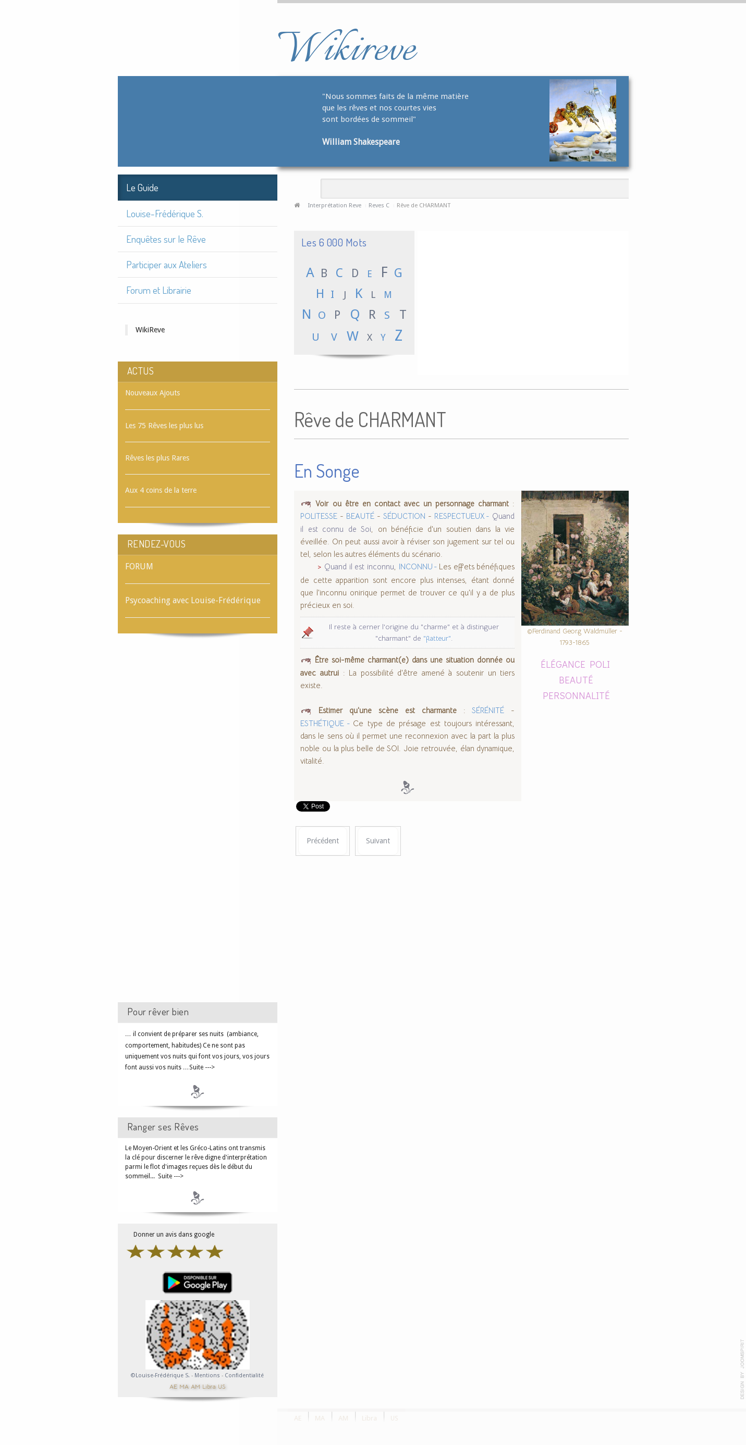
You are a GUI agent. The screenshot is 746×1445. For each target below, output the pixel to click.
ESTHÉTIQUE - (326, 723)
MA (184, 1386)
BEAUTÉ (360, 516)
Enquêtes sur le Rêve (166, 239)
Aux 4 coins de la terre (161, 490)
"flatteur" (437, 638)
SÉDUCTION (404, 516)
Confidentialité (244, 1375)
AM (195, 1386)
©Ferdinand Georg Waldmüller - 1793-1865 (574, 636)
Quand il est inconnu (359, 566)
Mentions (208, 1375)
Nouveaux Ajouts (152, 393)
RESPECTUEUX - (462, 516)
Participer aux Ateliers (166, 264)
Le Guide (142, 187)
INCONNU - (419, 566)
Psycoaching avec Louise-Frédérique (193, 600)
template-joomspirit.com (742, 1369)
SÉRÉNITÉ (488, 710)
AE (173, 1386)
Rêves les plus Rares (157, 458)
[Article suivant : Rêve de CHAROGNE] (378, 841)
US (221, 1386)
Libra (209, 1386)
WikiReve (150, 330)
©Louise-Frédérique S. (160, 1375)
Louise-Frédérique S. (164, 213)
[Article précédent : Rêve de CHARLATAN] (322, 841)
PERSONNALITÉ (576, 695)
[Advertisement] (197, 827)
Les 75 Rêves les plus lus (164, 425)
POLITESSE (318, 516)
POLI (600, 663)
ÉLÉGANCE (563, 663)
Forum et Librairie (158, 290)
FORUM (139, 566)
